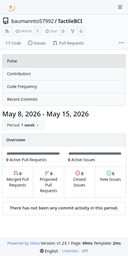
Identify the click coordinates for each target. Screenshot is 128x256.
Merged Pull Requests (17, 179)
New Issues (110, 176)
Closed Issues (79, 179)
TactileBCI (70, 21)
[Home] (11, 7)
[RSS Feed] (7, 31)
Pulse (12, 61)
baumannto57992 (32, 21)
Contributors (19, 73)
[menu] (23, 125)
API (85, 250)
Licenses (70, 250)
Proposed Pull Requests (49, 182)
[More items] (121, 43)
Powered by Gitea (23, 243)
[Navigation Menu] (120, 7)
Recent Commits (22, 99)
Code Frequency (22, 86)
